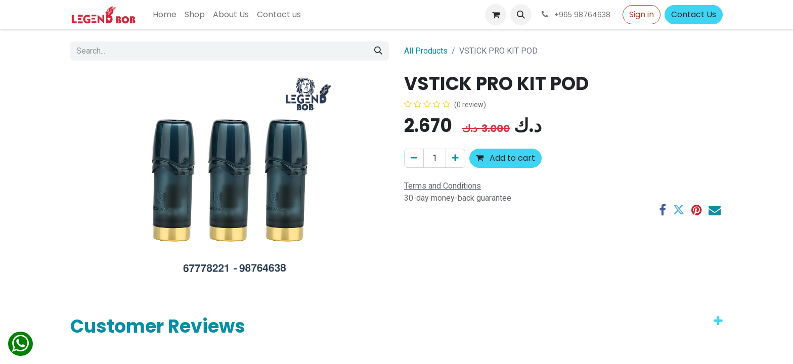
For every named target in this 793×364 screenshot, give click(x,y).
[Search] (378, 51)
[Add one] (455, 158)
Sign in (641, 14)
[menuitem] (165, 15)
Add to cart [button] (505, 158)
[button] (521, 14)
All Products (426, 51)
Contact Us (693, 14)
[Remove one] (414, 158)
